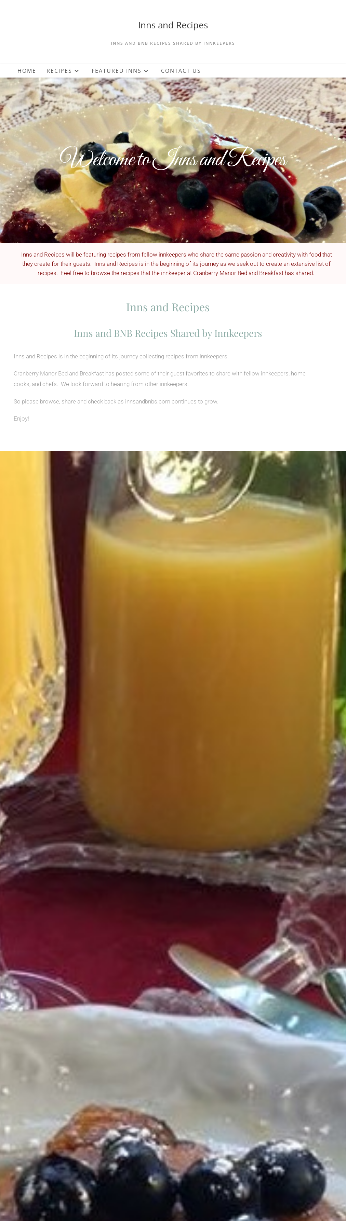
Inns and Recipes (173, 25)
